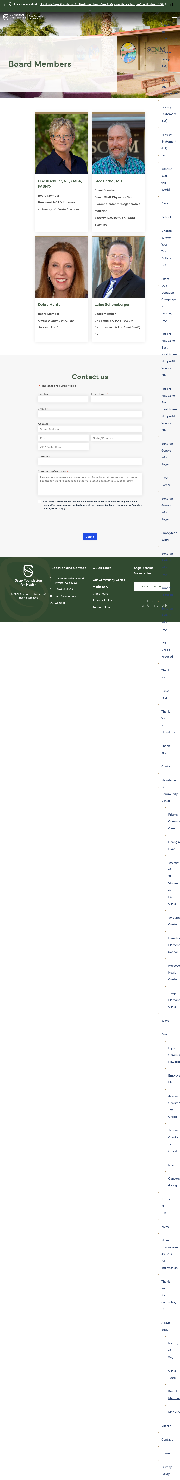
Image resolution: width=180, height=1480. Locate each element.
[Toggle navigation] (173, 16)
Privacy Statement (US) (168, 141)
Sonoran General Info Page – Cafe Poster (167, 464)
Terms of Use (101, 607)
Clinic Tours (100, 593)
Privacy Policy (102, 600)
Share (165, 278)
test (164, 155)
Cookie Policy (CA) (166, 59)
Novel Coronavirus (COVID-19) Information (169, 1254)
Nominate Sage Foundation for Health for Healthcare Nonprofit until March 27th (102, 4)
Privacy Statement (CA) (168, 114)
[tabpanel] (90, 55)
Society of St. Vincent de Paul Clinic (173, 883)
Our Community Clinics (169, 794)
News (165, 1226)
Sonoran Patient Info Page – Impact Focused (167, 574)
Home (165, 1453)
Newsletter (169, 780)
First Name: (46, 394)
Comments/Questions (53, 472)
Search (166, 1425)
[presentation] (64, 522)
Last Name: (99, 394)
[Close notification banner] (90, 10)
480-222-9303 (64, 589)
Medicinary (100, 587)
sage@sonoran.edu (67, 596)
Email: (43, 409)
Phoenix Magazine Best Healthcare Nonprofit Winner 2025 (169, 354)
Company (44, 457)
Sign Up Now (151, 586)
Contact (167, 1439)
